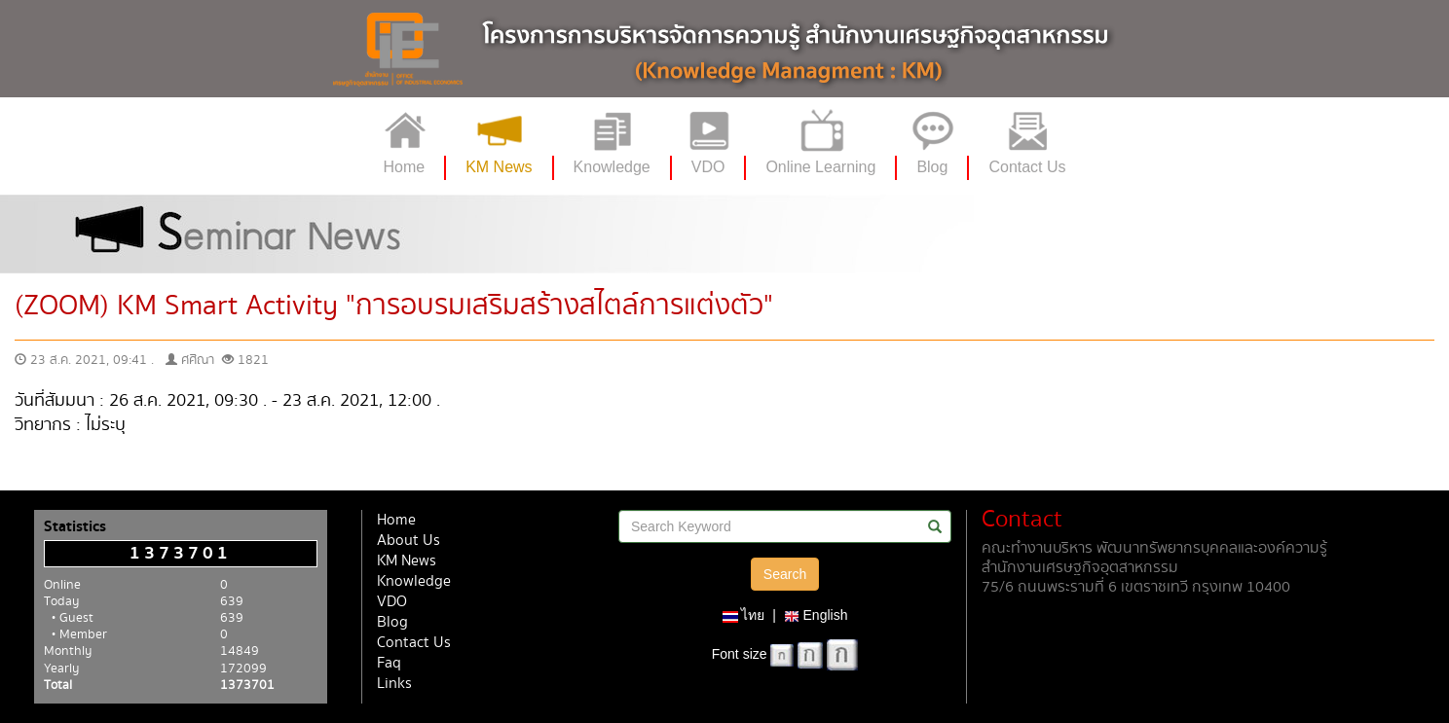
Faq (389, 663)
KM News (406, 561)
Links (394, 683)
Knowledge (414, 581)
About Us (408, 540)
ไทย (744, 615)
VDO (392, 602)
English (816, 615)
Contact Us (414, 643)
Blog (392, 622)
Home (396, 520)
